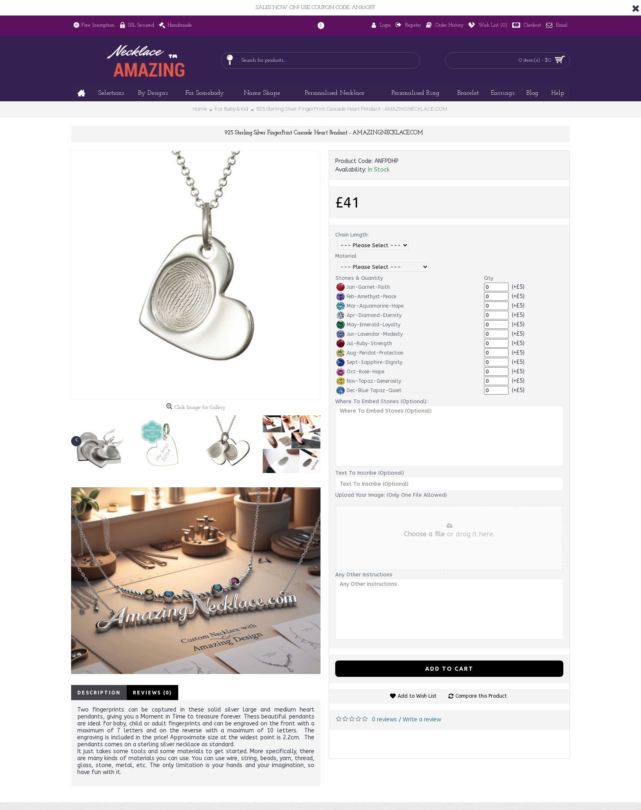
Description (99, 692)
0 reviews (384, 719)
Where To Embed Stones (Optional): (381, 401)
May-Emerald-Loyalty (368, 325)
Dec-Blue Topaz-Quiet (368, 390)
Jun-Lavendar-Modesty (369, 334)
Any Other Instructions (363, 574)
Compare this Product (481, 696)
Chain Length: (352, 235)
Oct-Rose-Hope (360, 372)
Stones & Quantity (359, 278)
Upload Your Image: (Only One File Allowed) (391, 495)
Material (345, 256)
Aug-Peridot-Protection (369, 353)
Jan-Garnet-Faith (363, 287)
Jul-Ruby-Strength (364, 343)
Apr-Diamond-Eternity (368, 315)
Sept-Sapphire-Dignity (369, 362)
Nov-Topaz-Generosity (368, 381)
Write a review (422, 719)
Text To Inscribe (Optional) (369, 473)
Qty (488, 278)
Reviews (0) (152, 692)
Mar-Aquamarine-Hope (369, 306)
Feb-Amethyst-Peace (366, 296)
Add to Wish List (417, 696)
